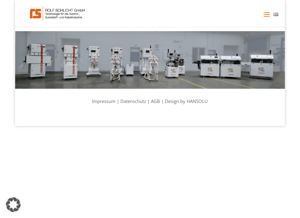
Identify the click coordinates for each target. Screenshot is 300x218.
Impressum (104, 101)
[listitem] (38, 60)
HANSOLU (197, 101)
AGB (155, 101)
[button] (267, 18)
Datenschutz (133, 101)
